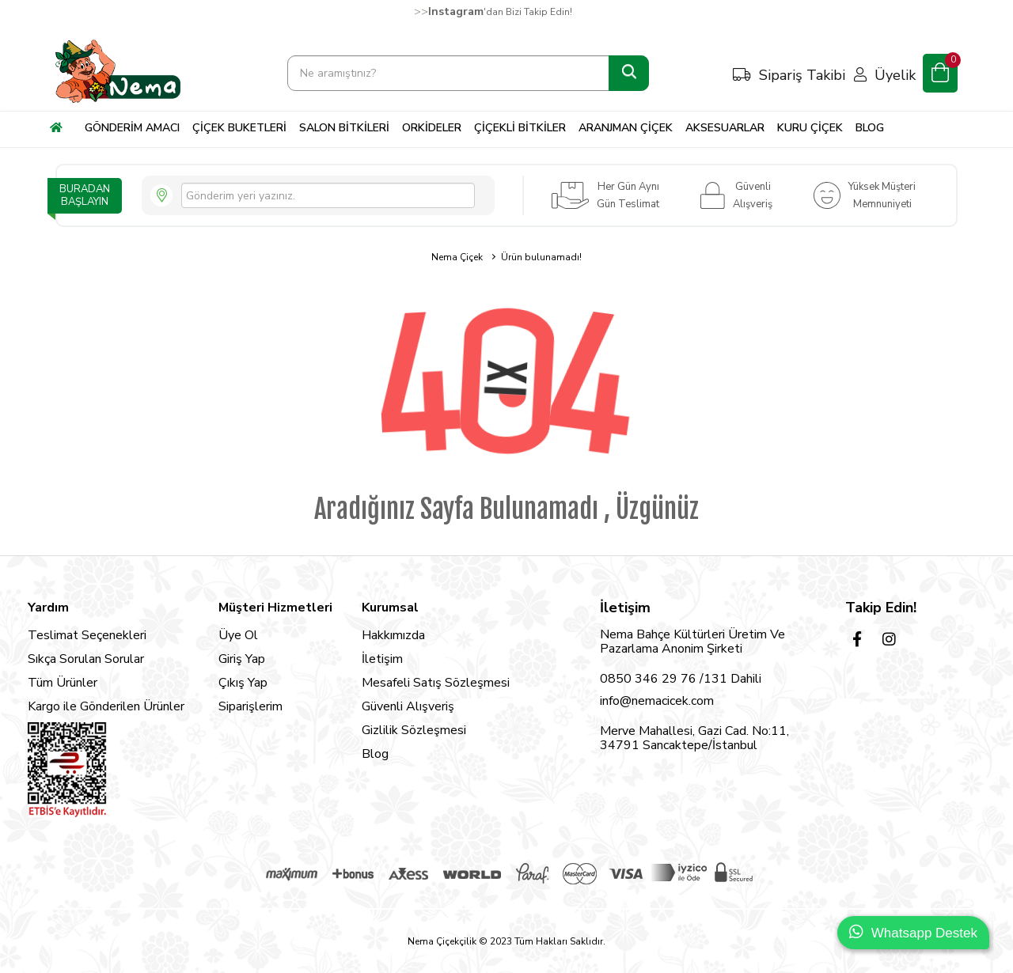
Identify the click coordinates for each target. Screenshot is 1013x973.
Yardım (48, 607)
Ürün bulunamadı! (541, 257)
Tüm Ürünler (62, 682)
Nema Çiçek (457, 257)
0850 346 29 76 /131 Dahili (680, 678)
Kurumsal (390, 607)
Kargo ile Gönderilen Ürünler (106, 706)
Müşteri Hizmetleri (275, 607)
